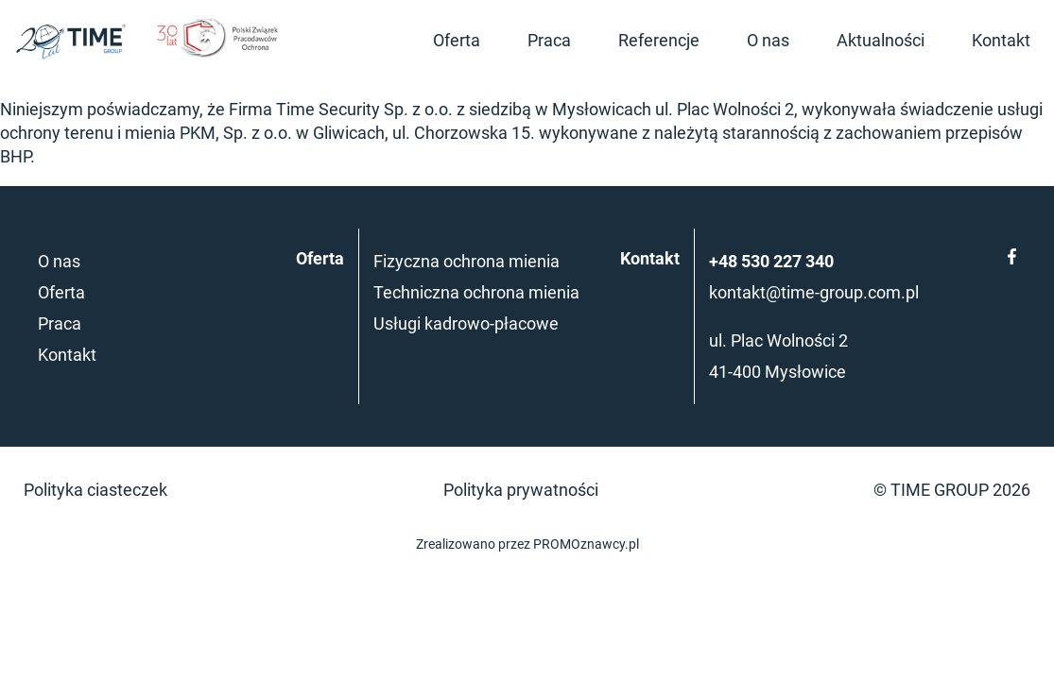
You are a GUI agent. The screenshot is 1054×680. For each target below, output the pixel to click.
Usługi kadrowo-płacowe (466, 323)
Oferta (456, 40)
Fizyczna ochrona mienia (466, 261)
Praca (549, 40)
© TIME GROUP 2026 (951, 490)
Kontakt (1001, 40)
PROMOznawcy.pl (586, 544)
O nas (768, 40)
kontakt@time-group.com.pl (814, 292)
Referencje (659, 40)
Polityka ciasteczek (95, 490)
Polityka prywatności (520, 490)
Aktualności (880, 40)
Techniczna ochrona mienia (476, 292)
